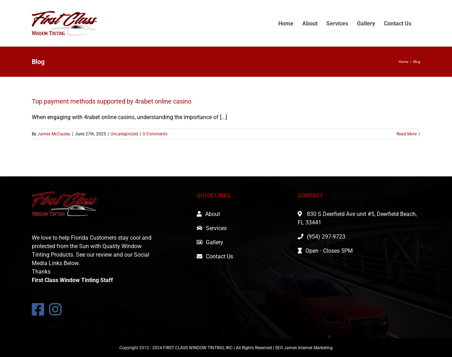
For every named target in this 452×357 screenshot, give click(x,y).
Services (216, 228)
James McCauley (53, 133)
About (212, 214)
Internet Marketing (315, 347)
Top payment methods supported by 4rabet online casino (111, 101)
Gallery (214, 242)
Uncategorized (124, 133)
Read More (407, 133)
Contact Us (219, 256)
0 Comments (155, 133)
